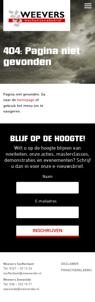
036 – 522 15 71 (20, 284)
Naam (48, 176)
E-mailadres (47, 201)
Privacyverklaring (76, 270)
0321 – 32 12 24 (20, 268)
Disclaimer (70, 264)
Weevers (36, 15)
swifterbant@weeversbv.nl (22, 273)
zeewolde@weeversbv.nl (21, 289)
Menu (88, 5)
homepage (25, 100)
